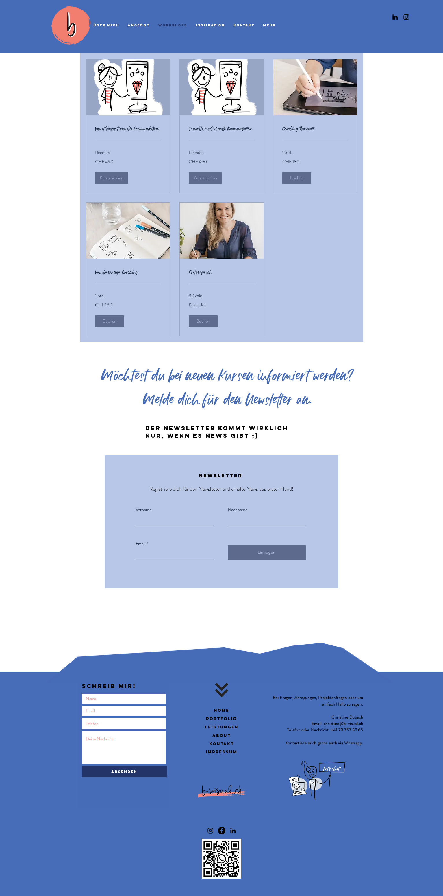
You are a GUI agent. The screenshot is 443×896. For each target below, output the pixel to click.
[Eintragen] (267, 552)
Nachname (238, 510)
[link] (128, 129)
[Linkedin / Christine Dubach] (233, 830)
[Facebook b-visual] (221, 830)
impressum (221, 752)
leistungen (221, 727)
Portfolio (221, 718)
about (221, 735)
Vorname (144, 510)
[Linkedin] (395, 17)
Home (221, 710)
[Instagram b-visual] (210, 830)
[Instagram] (406, 17)
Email (140, 544)
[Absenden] (124, 771)
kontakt (221, 744)
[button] (111, 178)
